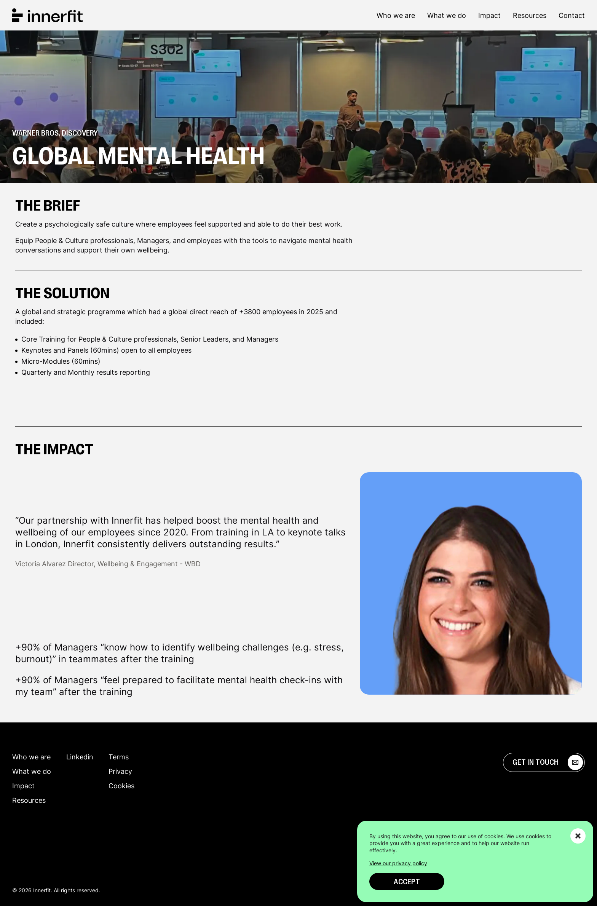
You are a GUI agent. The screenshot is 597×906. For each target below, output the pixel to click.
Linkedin (79, 757)
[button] (578, 836)
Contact (572, 15)
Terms (119, 757)
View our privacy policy (398, 863)
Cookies (121, 786)
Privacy (120, 771)
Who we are (396, 15)
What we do (446, 15)
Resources (529, 15)
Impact (489, 15)
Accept (407, 881)
